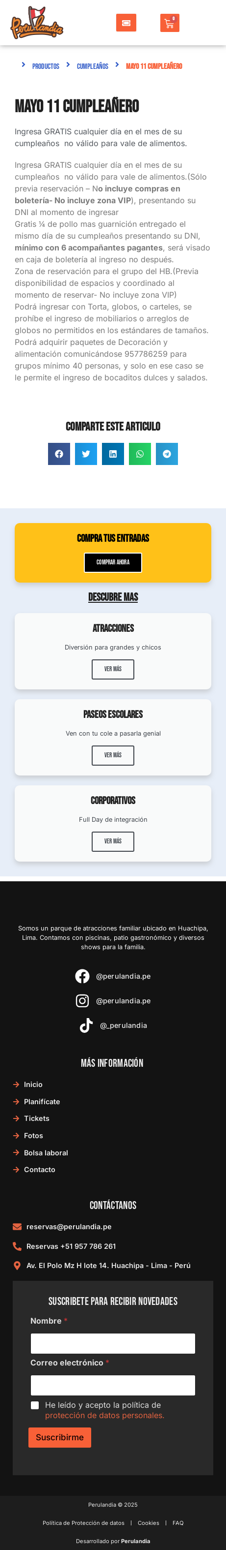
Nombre (49, 1321)
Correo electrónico (69, 1362)
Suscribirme (60, 1437)
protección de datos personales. (105, 1415)
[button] (59, 454)
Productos (45, 66)
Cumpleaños (92, 66)
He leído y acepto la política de (105, 1410)
